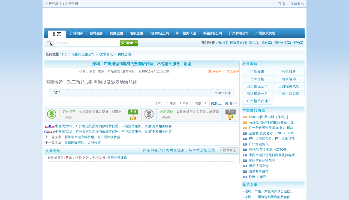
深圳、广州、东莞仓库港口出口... (269, 191)
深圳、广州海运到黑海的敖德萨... (269, 197)
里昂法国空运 (259, 166)
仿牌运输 (124, 54)
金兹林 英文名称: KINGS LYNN (271, 133)
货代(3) (254, 42)
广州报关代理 (257, 101)
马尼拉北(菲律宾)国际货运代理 (271, 122)
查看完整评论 (117, 157)
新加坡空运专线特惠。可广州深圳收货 (92, 137)
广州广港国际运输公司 (78, 54)
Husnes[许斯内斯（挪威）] (268, 117)
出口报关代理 (289, 86)
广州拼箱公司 (289, 94)
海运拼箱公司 (257, 94)
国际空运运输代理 (262, 160)
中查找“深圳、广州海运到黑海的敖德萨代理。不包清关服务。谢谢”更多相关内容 (108, 126)
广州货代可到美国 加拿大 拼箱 (271, 128)
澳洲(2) (298, 42)
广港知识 (257, 72)
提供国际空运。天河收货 (83, 142)
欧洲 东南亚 (257, 177)
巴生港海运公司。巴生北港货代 (272, 139)
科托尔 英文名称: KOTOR (267, 149)
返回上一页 (220, 103)
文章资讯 (297, 3)
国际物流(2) (282, 42)
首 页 (281, 3)
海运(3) (223, 42)
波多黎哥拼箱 (259, 171)
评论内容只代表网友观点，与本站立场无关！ (181, 150)
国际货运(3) (238, 42)
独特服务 (289, 72)
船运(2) (266, 42)
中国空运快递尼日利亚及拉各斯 (272, 155)
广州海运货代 (259, 144)
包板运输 (289, 79)
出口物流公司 (257, 86)
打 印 (234, 103)
